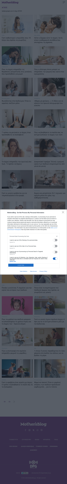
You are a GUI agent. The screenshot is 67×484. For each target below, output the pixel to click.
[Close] (63, 212)
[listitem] (33, 236)
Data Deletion (23, 271)
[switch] (55, 240)
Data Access (33, 271)
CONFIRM (21, 265)
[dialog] (33, 242)
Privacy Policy (43, 271)
